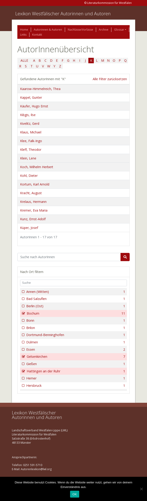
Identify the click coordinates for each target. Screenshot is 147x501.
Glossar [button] (119, 30)
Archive (103, 30)
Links (23, 35)
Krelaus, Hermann (33, 201)
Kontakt (37, 35)
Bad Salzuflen (75, 298)
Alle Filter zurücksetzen (110, 79)
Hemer (75, 378)
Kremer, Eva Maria (33, 210)
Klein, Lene (28, 158)
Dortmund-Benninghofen (75, 334)
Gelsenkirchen (75, 356)
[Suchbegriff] (69, 257)
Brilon (75, 327)
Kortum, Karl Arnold (34, 184)
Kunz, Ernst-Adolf (33, 219)
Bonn (75, 320)
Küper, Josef (29, 227)
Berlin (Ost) (75, 306)
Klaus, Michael (30, 132)
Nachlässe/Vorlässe (80, 30)
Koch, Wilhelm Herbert (36, 167)
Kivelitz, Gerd (29, 123)
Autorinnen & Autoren (48, 30)
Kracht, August (31, 193)
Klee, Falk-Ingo (31, 141)
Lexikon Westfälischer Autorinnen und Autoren (63, 14)
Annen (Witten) (75, 291)
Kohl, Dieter (29, 175)
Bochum (75, 313)
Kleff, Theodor (30, 149)
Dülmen (75, 342)
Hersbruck (75, 385)
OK (74, 494)
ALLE (24, 60)
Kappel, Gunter (31, 97)
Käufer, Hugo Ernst (34, 106)
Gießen (75, 363)
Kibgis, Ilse (28, 115)
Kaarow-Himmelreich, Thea (40, 89)
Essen (75, 349)
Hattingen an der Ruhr (75, 371)
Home (24, 30)
